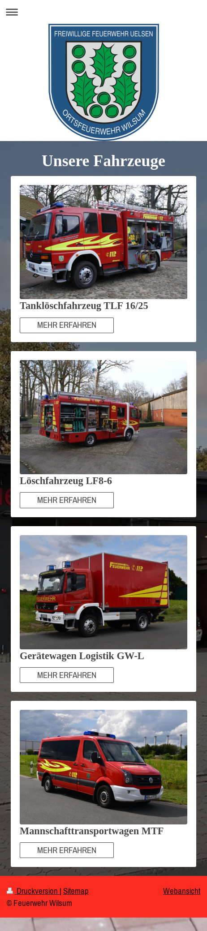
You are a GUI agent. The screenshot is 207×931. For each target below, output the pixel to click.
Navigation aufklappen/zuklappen (103, 11)
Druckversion (33, 891)
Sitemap (76, 891)
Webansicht (181, 891)
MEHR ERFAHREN (66, 325)
